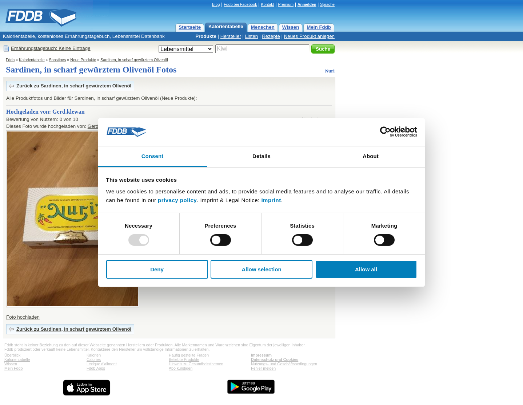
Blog (216, 4)
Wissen (290, 27)
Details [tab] (261, 156)
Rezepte (271, 36)
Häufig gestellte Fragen (189, 355)
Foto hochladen (23, 317)
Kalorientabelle (225, 26)
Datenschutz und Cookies (274, 359)
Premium (286, 4)
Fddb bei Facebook (240, 4)
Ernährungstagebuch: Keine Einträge (51, 48)
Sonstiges (57, 60)
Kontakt (267, 4)
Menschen (263, 27)
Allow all (366, 269)
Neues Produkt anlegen (309, 36)
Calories (94, 359)
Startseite (190, 27)
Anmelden (307, 4)
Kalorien (94, 355)
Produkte (205, 36)
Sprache (327, 4)
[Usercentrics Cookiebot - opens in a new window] (385, 131)
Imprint (271, 200)
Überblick (12, 355)
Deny (157, 269)
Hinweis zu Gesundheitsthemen (196, 364)
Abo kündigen (180, 368)
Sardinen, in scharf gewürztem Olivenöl (134, 60)
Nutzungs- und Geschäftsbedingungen (284, 364)
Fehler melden (263, 368)
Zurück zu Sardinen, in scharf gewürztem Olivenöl (73, 86)
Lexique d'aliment (102, 364)
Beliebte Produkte (184, 359)
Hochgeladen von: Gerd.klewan (45, 112)
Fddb (10, 60)
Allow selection (261, 269)
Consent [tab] (152, 156)
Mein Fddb (319, 27)
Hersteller (230, 36)
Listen (251, 36)
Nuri (330, 71)
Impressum (261, 355)
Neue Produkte (83, 60)
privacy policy (177, 200)
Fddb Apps (96, 368)
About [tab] (371, 156)
